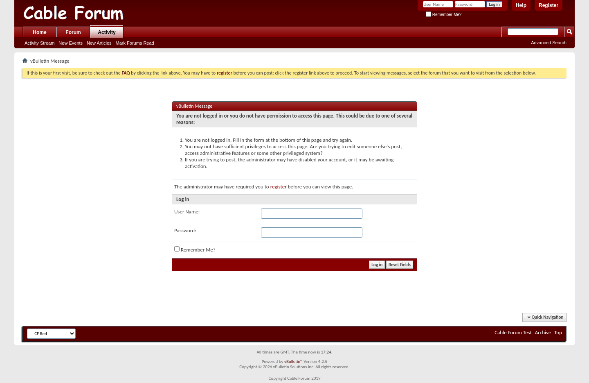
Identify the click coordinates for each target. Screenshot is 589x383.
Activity (106, 32)
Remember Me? (443, 14)
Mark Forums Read (135, 43)
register (278, 187)
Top (558, 332)
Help (521, 5)
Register (548, 5)
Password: (185, 230)
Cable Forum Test (513, 332)
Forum (73, 32)
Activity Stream (39, 43)
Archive (543, 332)
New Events (70, 43)
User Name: (187, 211)
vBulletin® (293, 361)
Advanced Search (549, 42)
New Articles (99, 43)
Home (39, 32)
